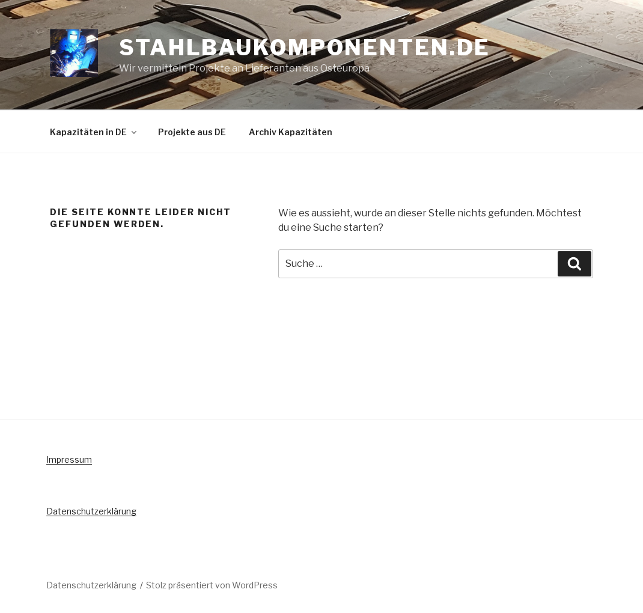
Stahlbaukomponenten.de (304, 47)
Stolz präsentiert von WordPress (212, 585)
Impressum (69, 459)
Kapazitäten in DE (94, 132)
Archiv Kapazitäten (290, 132)
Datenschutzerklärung (91, 511)
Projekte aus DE (192, 132)
